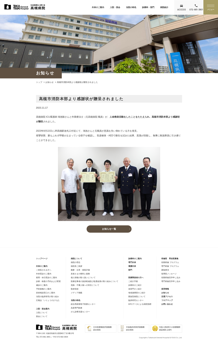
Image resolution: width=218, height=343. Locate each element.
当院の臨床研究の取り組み (47, 296)
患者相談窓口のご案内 (45, 293)
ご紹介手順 (133, 281)
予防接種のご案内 (43, 289)
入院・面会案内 (42, 309)
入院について (41, 312)
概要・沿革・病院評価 (80, 270)
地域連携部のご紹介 (136, 293)
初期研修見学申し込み (170, 277)
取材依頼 (74, 289)
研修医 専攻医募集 (169, 258)
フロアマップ (167, 300)
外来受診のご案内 (43, 274)
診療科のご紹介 (135, 285)
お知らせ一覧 (109, 229)
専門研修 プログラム (170, 266)
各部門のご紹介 (135, 289)
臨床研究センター (136, 300)
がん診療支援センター (80, 312)
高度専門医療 (76, 308)
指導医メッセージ (169, 274)
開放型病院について (136, 296)
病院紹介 (164, 7)
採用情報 (165, 289)
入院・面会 (115, 7)
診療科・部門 (148, 7)
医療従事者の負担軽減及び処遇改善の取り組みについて (94, 281)
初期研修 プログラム (170, 262)
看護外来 (132, 266)
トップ (39, 82)
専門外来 (132, 262)
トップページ (41, 258)
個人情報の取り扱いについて (83, 277)
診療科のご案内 (135, 258)
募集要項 (165, 270)
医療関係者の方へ (136, 277)
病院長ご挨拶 (76, 266)
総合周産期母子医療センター (83, 304)
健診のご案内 (41, 285)
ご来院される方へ (43, 270)
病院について (76, 258)
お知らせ (49, 82)
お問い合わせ (167, 304)
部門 (130, 270)
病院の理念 (75, 262)
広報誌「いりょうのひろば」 (48, 300)
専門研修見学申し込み (170, 281)
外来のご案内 (98, 7)
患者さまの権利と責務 (80, 274)
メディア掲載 (76, 293)
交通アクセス (167, 296)
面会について (41, 316)
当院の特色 (131, 7)
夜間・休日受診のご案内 (46, 277)
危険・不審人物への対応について (85, 285)
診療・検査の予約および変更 (48, 281)
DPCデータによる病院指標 (139, 304)
